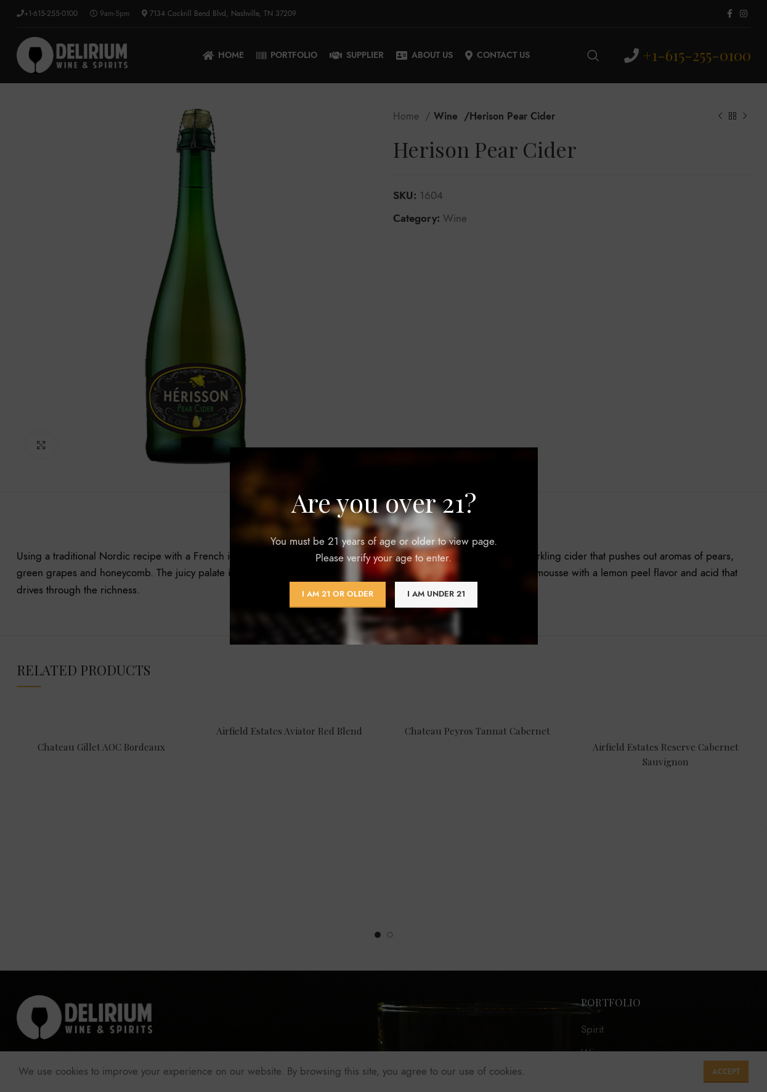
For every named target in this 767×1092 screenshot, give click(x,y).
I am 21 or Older (337, 594)
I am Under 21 (436, 594)
